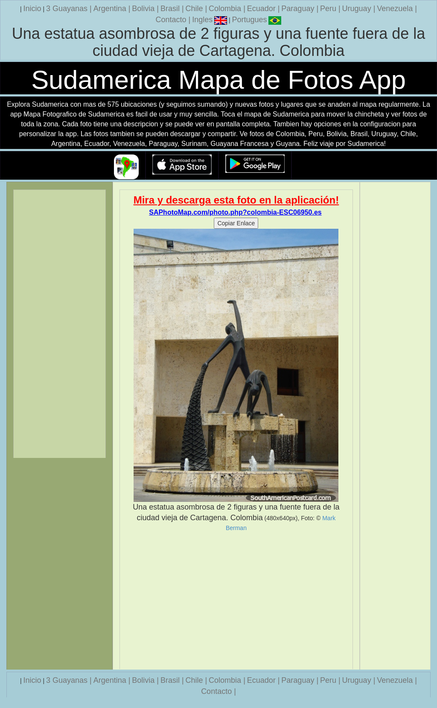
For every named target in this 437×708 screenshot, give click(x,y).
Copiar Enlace (236, 223)
